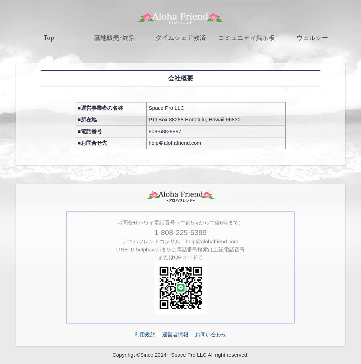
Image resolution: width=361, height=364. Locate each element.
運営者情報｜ (178, 334)
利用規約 (144, 334)
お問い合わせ (211, 334)
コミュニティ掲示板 (246, 38)
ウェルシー (312, 38)
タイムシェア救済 (180, 38)
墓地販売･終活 (114, 38)
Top (49, 38)
